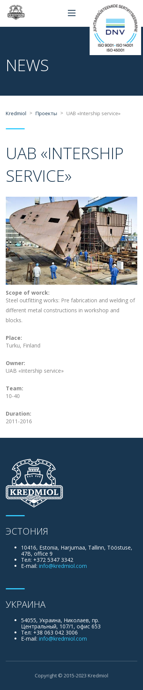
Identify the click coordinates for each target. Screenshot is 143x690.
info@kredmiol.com (63, 565)
